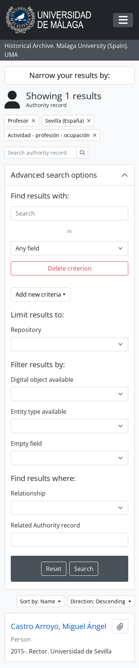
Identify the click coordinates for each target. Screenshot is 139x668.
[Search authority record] (40, 152)
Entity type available (38, 411)
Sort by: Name (38, 601)
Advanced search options (54, 175)
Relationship (28, 493)
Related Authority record (45, 525)
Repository (26, 330)
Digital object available (42, 379)
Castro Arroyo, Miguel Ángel (58, 626)
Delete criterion (70, 268)
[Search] (69, 213)
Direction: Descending (98, 601)
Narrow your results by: (69, 75)
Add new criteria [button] (38, 294)
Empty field (26, 443)
